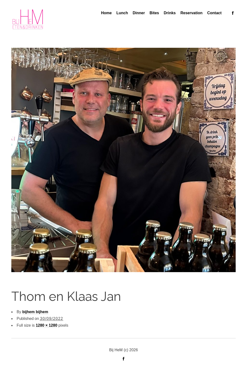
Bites (154, 13)
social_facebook (233, 13)
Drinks (170, 13)
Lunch (122, 13)
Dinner (139, 13)
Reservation (191, 13)
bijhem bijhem (35, 312)
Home (106, 13)
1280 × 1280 (46, 325)
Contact (214, 13)
